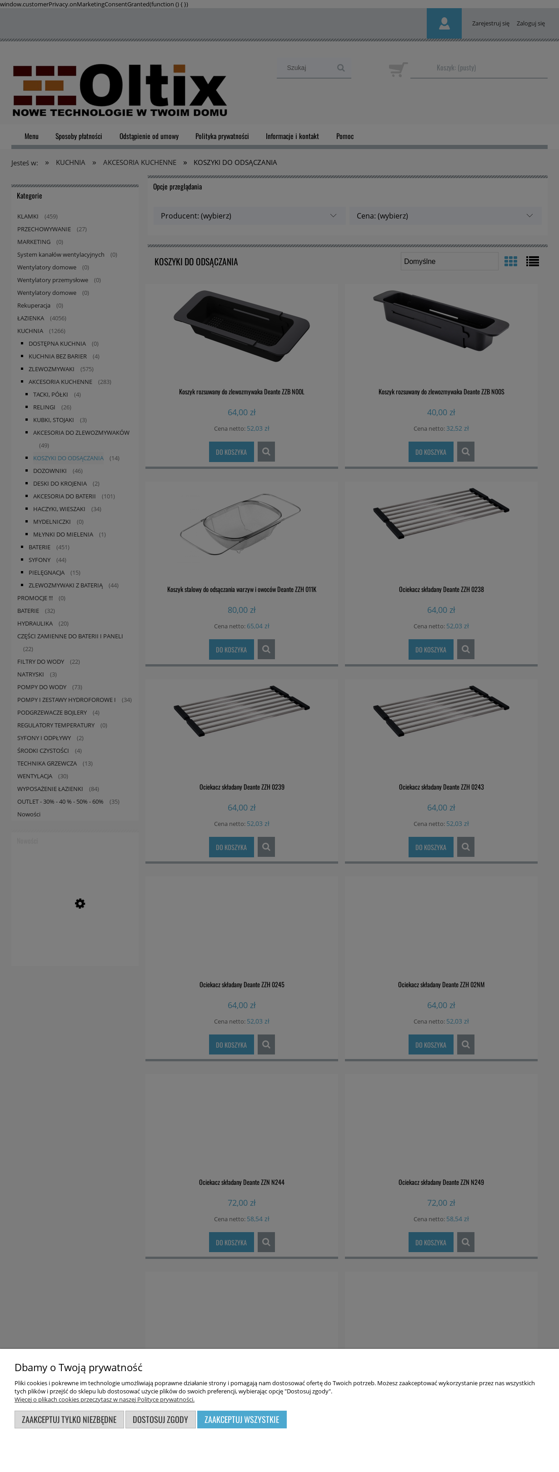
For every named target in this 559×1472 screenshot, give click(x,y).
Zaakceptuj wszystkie (242, 1419)
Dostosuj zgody (160, 1419)
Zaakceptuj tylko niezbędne (69, 1419)
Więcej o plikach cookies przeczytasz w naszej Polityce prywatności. (105, 1399)
